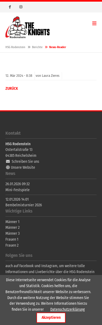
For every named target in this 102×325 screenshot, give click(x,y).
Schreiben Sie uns (25, 161)
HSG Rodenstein (27, 27)
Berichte (37, 47)
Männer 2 (12, 227)
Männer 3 (12, 233)
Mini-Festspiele (17, 190)
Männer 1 (12, 222)
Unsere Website (23, 167)
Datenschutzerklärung (67, 309)
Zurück (11, 88)
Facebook (9, 7)
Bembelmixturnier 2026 (23, 205)
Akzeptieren (51, 317)
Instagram (20, 7)
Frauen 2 (11, 245)
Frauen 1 (11, 239)
